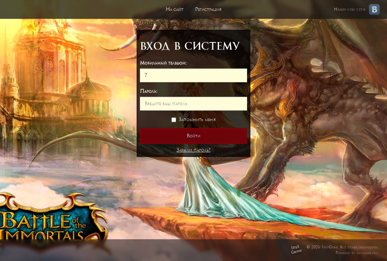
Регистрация (208, 9)
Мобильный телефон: (163, 63)
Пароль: (148, 91)
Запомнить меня (193, 119)
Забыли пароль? (193, 150)
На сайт (174, 9)
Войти (193, 136)
